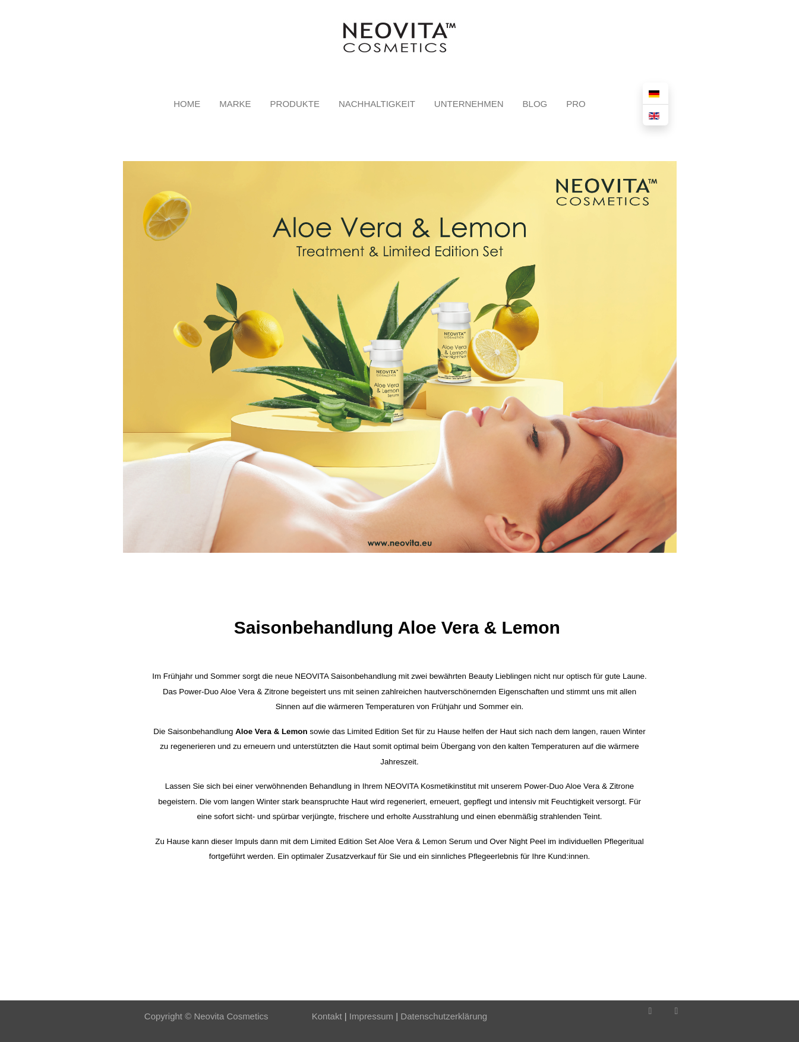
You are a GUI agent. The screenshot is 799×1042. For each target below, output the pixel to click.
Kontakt (327, 1016)
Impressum (370, 1016)
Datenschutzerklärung (443, 1016)
